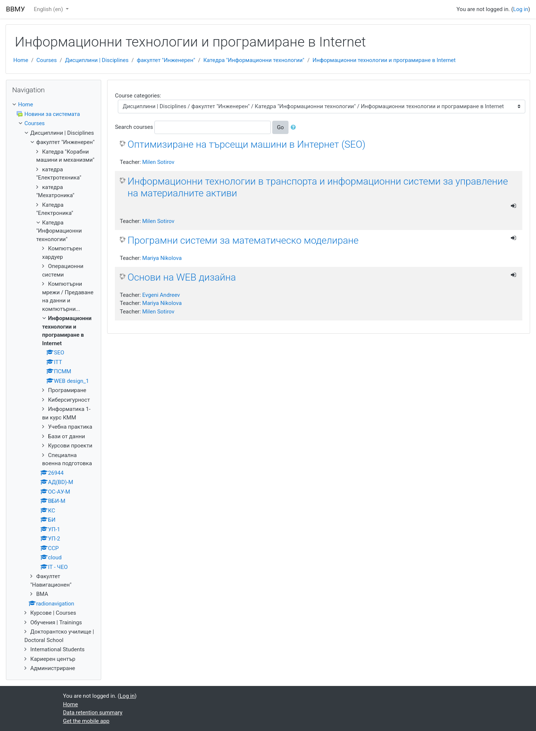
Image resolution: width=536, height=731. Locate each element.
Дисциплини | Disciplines (97, 60)
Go (280, 127)
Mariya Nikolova (162, 258)
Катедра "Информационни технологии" (253, 60)
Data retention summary (93, 712)
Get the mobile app (86, 721)
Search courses (134, 127)
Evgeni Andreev (161, 295)
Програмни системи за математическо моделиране (242, 240)
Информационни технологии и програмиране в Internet (384, 60)
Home (20, 60)
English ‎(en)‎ (49, 9)
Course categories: (138, 95)
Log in (520, 9)
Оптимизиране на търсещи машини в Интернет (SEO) (246, 144)
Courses (47, 60)
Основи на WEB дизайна (181, 277)
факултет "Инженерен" (166, 60)
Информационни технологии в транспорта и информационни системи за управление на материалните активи (317, 187)
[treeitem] (53, 104)
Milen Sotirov (158, 162)
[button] (295, 127)
